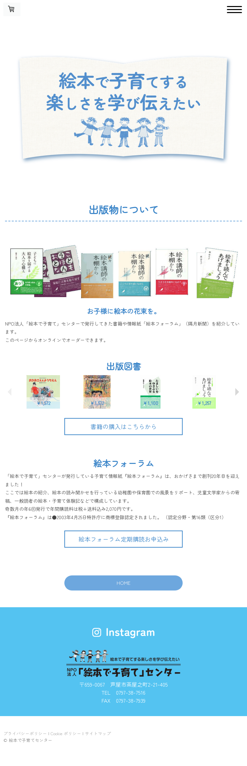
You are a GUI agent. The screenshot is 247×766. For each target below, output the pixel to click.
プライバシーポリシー (25, 733)
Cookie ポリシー (66, 733)
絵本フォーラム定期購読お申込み (123, 539)
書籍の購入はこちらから (123, 426)
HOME (123, 582)
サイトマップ (98, 733)
